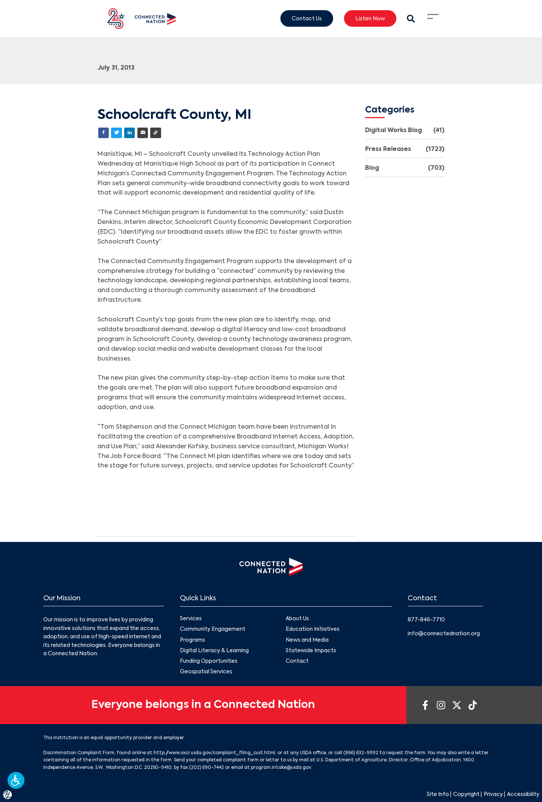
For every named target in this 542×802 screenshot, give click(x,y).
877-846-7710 (426, 619)
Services (191, 618)
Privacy (493, 794)
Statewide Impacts (311, 650)
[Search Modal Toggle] (411, 18)
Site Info (438, 794)
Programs (192, 639)
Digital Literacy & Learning (214, 650)
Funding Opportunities (209, 661)
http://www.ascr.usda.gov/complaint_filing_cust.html (214, 753)
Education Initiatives (313, 629)
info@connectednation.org (444, 633)
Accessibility (523, 794)
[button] (16, 780)
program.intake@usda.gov (281, 767)
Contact (297, 661)
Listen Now (370, 18)
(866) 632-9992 (360, 753)
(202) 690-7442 (206, 767)
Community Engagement (212, 629)
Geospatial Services (206, 671)
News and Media (307, 639)
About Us (297, 618)
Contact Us (307, 18)
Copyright (466, 794)
